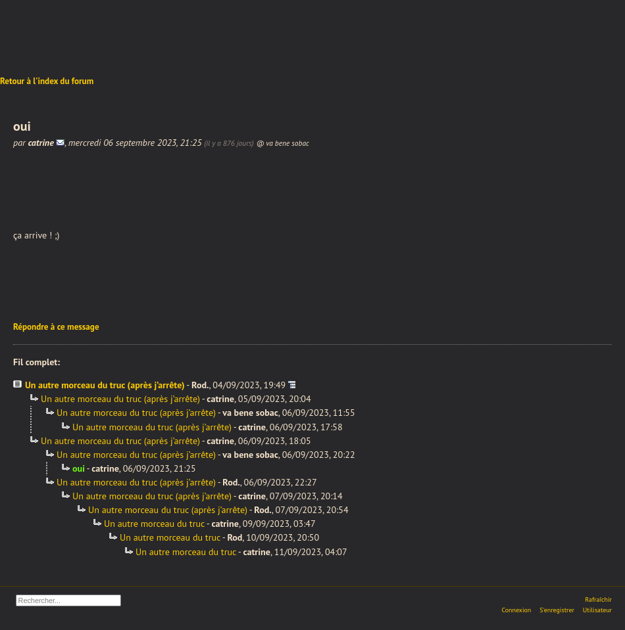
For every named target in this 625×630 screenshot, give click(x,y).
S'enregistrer (556, 610)
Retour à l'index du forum (46, 81)
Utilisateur (597, 610)
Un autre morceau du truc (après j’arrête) (105, 385)
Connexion (516, 610)
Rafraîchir (598, 599)
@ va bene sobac (282, 143)
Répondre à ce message (56, 326)
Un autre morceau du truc (154, 523)
